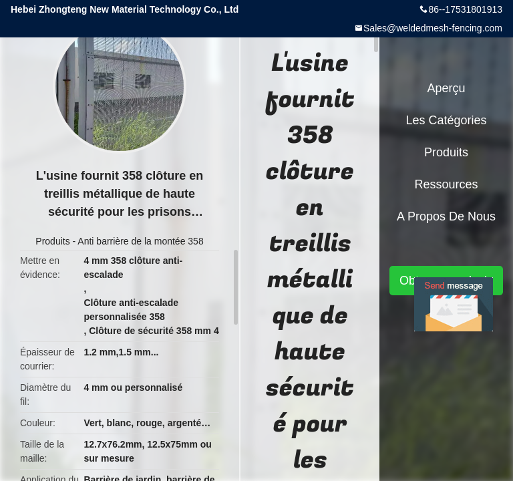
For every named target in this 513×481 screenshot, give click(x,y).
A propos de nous (446, 216)
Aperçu (446, 88)
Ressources (446, 184)
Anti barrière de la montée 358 (140, 241)
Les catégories (445, 120)
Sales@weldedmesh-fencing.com (432, 28)
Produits (52, 241)
